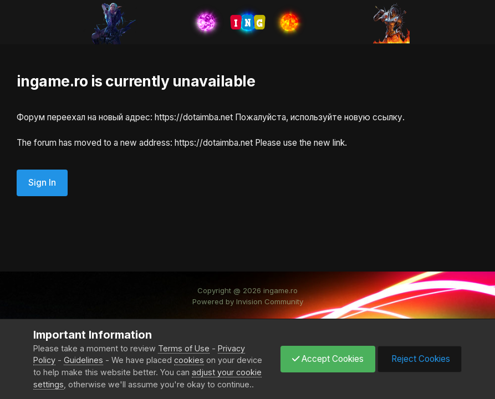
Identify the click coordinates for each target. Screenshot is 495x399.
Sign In (42, 182)
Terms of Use (184, 348)
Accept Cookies (328, 359)
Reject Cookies (419, 359)
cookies (189, 360)
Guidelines (83, 360)
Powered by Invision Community (247, 301)
